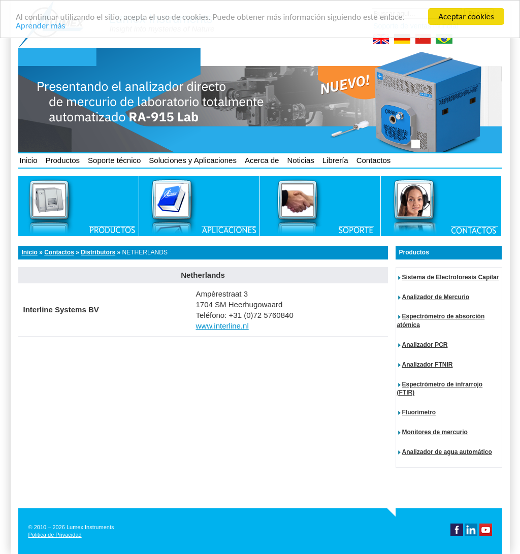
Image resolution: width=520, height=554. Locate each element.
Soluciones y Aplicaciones (193, 160)
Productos (63, 160)
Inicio (29, 160)
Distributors (98, 252)
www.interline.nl (222, 325)
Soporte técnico (114, 160)
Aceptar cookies (466, 16)
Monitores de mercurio (435, 432)
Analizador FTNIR (427, 364)
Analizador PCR (425, 344)
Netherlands (145, 252)
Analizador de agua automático (447, 451)
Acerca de (262, 160)
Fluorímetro (419, 412)
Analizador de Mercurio (436, 297)
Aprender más (40, 25)
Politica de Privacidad (55, 535)
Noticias (300, 160)
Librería (335, 160)
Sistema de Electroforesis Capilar (450, 277)
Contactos (373, 160)
